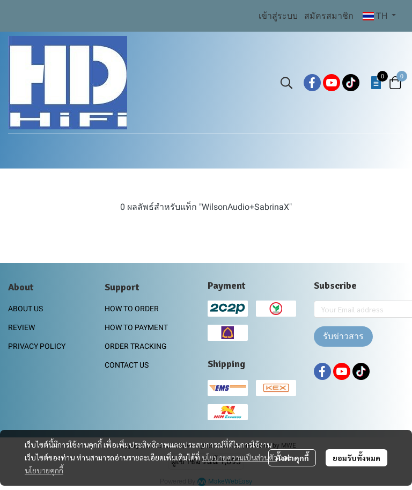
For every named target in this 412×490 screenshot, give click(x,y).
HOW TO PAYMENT (136, 327)
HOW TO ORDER (132, 308)
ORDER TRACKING (136, 346)
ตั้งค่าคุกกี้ (292, 458)
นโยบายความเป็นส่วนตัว (239, 457)
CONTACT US (127, 365)
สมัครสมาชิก (329, 16)
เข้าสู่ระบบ (278, 16)
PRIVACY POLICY (36, 346)
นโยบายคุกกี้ (44, 470)
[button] (379, 16)
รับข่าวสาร (343, 336)
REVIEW (21, 327)
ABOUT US (25, 308)
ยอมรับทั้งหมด (356, 458)
